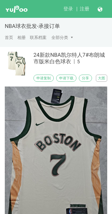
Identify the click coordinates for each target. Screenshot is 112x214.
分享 (85, 78)
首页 (9, 37)
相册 (21, 37)
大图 (101, 78)
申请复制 (43, 78)
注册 (84, 9)
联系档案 (38, 37)
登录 (68, 9)
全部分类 (59, 37)
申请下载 (66, 78)
